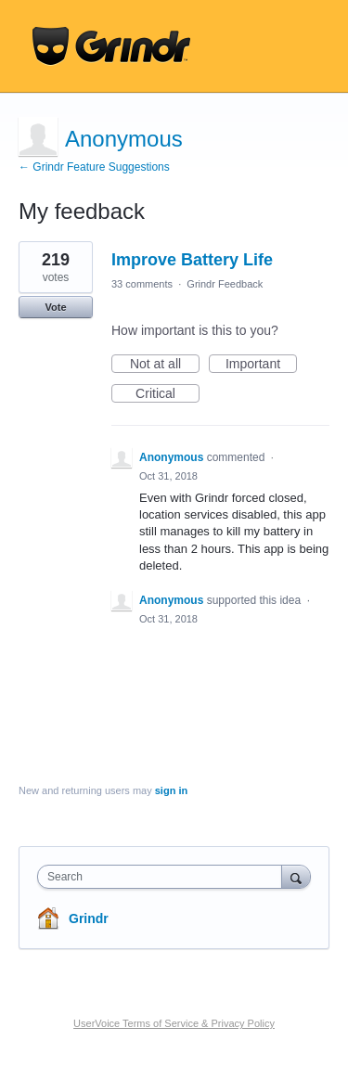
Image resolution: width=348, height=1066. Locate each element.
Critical (167, 394)
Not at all (165, 364)
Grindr (89, 918)
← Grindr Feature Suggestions (94, 167)
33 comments (142, 283)
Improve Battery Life (192, 259)
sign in (171, 790)
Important (261, 364)
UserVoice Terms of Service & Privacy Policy (174, 1023)
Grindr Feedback (225, 283)
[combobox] (163, 876)
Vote (55, 307)
